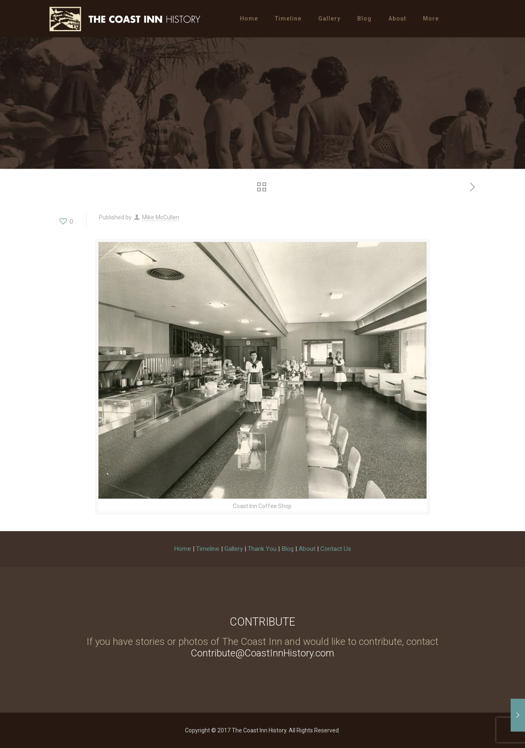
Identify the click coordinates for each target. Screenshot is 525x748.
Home (182, 548)
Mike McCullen (160, 217)
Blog (287, 548)
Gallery (233, 548)
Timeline (207, 548)
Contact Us (335, 548)
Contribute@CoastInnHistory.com (262, 653)
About (307, 548)
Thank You (262, 548)
